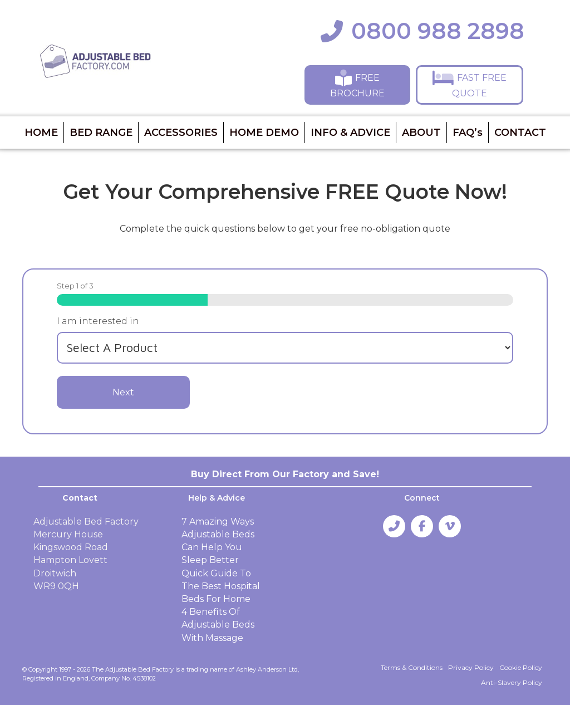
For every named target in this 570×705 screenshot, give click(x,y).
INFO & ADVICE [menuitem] (350, 132)
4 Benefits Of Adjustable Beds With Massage (217, 624)
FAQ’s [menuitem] (468, 132)
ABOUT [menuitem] (421, 132)
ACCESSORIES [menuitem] (181, 132)
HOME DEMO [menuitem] (264, 132)
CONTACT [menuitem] (520, 132)
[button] (357, 84)
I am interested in (98, 321)
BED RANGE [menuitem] (101, 132)
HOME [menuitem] (41, 132)
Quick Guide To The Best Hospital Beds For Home (220, 586)
